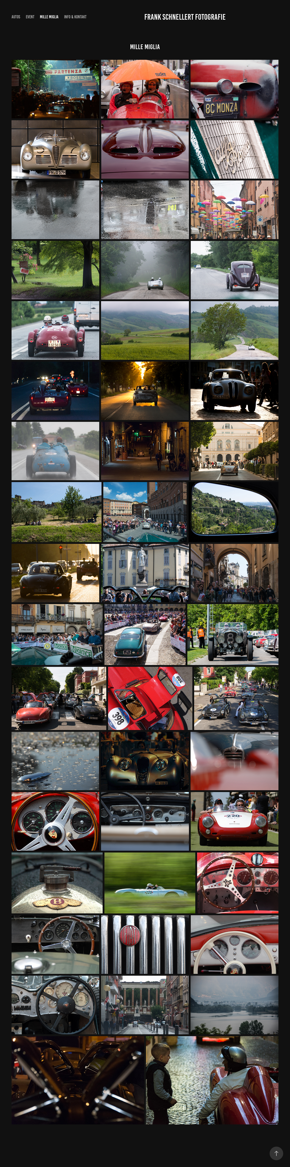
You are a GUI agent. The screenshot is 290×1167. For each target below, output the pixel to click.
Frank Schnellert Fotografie (185, 17)
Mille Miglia (49, 16)
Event (30, 16)
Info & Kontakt (75, 16)
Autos (16, 16)
